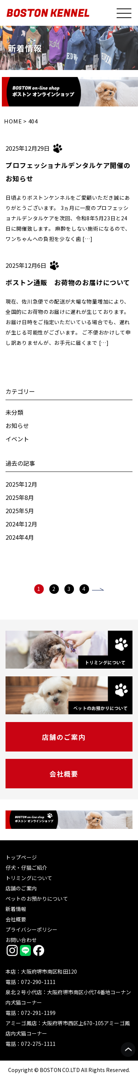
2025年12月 (21, 484)
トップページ (21, 857)
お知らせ (17, 425)
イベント (17, 438)
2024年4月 (20, 537)
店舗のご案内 (64, 737)
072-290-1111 (38, 981)
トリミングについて (29, 878)
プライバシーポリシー (31, 929)
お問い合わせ (21, 939)
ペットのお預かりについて (37, 898)
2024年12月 (21, 523)
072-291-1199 (38, 1012)
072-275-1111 (38, 1043)
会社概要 (63, 773)
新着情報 (16, 908)
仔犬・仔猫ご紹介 (26, 867)
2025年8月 (20, 497)
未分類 (14, 412)
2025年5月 (20, 510)
